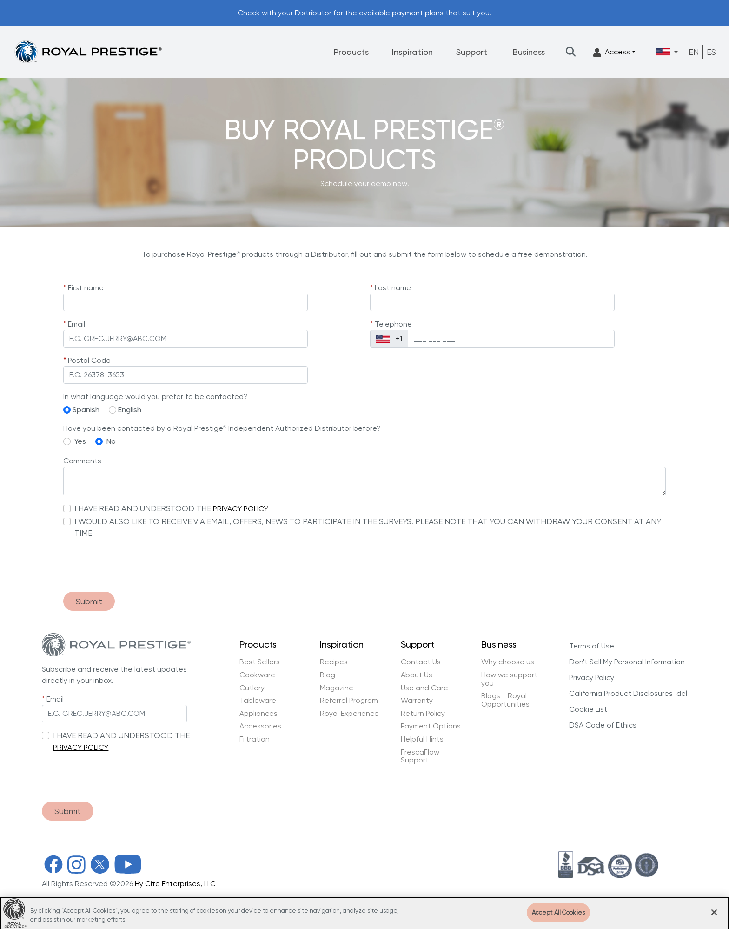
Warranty (417, 700)
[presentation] (134, 566)
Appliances (258, 713)
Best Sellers (259, 662)
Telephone (393, 324)
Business (529, 52)
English (129, 409)
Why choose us (508, 662)
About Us (416, 675)
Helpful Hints (422, 739)
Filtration (254, 739)
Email (76, 324)
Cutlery (252, 688)
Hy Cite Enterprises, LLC (175, 883)
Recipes (334, 662)
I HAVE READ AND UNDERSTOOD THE (142, 508)
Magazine (337, 688)
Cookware (257, 675)
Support (471, 52)
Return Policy (423, 713)
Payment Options (431, 726)
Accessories (260, 726)
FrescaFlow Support (420, 756)
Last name (393, 287)
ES (711, 52)
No (111, 441)
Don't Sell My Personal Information (627, 661)
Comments (82, 460)
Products (351, 52)
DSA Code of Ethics (602, 725)
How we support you (509, 679)
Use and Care (424, 688)
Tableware (257, 700)
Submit (89, 601)
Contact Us (421, 662)
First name (86, 287)
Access (611, 52)
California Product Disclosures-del (628, 693)
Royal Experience (349, 713)
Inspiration (412, 52)
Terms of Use (591, 646)
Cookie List (588, 709)
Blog (327, 675)
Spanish (86, 409)
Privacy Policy (591, 677)
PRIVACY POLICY (240, 508)
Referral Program (349, 700)
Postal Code (89, 360)
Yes (80, 441)
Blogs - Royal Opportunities (505, 700)
